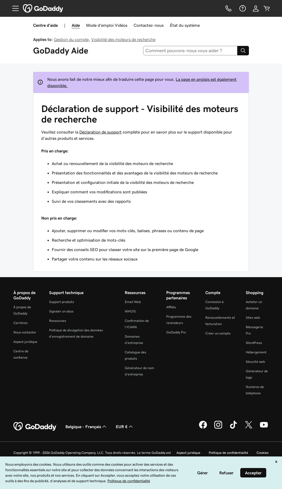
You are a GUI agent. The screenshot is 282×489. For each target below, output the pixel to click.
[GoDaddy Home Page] (35, 426)
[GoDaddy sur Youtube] (264, 428)
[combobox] (190, 50)
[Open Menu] (13, 8)
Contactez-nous (149, 25)
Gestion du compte (71, 39)
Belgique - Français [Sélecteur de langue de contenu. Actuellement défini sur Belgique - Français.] (86, 426)
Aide (76, 25)
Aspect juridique (25, 341)
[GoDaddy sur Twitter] (248, 428)
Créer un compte (218, 333)
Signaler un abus (61, 311)
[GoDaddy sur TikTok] (233, 428)
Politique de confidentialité (228, 452)
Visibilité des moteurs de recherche (123, 39)
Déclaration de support (100, 132)
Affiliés (171, 307)
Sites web (253, 317)
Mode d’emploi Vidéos (106, 25)
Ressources (57, 320)
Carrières (20, 323)
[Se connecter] (256, 8)
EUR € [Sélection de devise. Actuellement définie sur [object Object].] (125, 426)
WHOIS (130, 311)
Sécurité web (255, 361)
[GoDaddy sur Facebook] (203, 428)
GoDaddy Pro (176, 332)
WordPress (254, 342)
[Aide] (242, 8)
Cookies (263, 452)
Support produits (61, 302)
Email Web (133, 302)
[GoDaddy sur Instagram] (218, 428)
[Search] (243, 50)
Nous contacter (24, 332)
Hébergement (256, 352)
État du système (185, 25)
